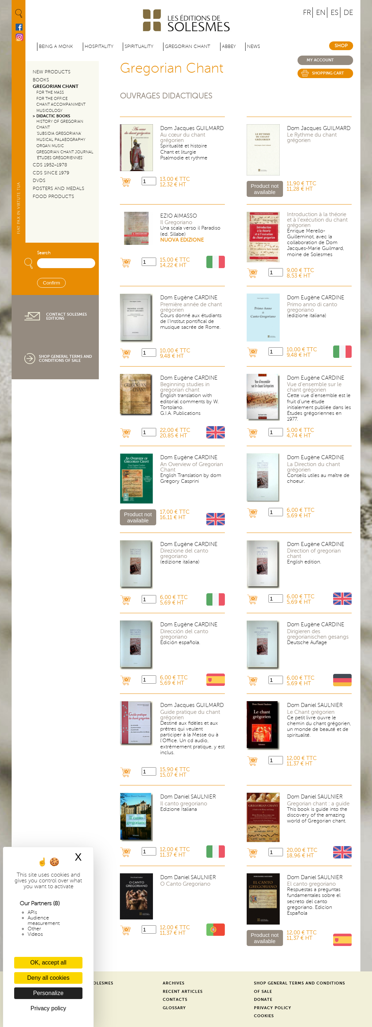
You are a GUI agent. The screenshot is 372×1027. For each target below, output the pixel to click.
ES (335, 12)
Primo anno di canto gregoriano (312, 307)
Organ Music (50, 146)
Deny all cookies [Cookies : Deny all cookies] (48, 978)
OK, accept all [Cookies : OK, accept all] (48, 962)
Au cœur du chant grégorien (182, 137)
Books (41, 79)
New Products (51, 71)
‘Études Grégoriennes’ (59, 158)
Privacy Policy (272, 1008)
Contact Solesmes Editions (66, 316)
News (253, 46)
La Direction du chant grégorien (313, 467)
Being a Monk (56, 46)
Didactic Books (53, 116)
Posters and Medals (58, 188)
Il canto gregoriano (183, 803)
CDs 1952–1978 (50, 164)
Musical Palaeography (60, 140)
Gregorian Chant (187, 46)
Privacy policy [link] (48, 1008)
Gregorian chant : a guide (318, 803)
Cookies (264, 1016)
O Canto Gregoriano (185, 884)
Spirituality (139, 46)
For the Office (52, 99)
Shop (341, 45)
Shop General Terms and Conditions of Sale (65, 358)
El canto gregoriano (311, 884)
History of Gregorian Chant (59, 125)
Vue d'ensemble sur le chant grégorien (314, 387)
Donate (263, 1000)
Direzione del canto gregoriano (184, 553)
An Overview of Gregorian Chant (191, 467)
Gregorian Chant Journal (64, 152)
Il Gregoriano (176, 222)
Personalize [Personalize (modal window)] (48, 993)
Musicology (49, 111)
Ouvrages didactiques (166, 96)
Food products (53, 196)
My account (320, 60)
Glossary (174, 1008)
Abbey (229, 46)
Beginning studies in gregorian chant (185, 387)
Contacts (175, 1000)
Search (43, 253)
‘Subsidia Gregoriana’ (59, 134)
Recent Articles (183, 992)
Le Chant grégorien (311, 712)
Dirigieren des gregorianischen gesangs (318, 634)
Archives (174, 983)
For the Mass (50, 92)
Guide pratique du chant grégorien (190, 714)
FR (307, 12)
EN (321, 12)
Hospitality (99, 46)
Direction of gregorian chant (314, 553)
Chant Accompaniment (60, 104)
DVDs (39, 180)
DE (348, 12)
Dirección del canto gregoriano (184, 634)
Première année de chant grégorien (191, 307)
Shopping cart (328, 73)
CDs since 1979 (51, 172)
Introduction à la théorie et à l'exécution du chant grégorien (317, 220)
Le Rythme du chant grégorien (312, 137)
